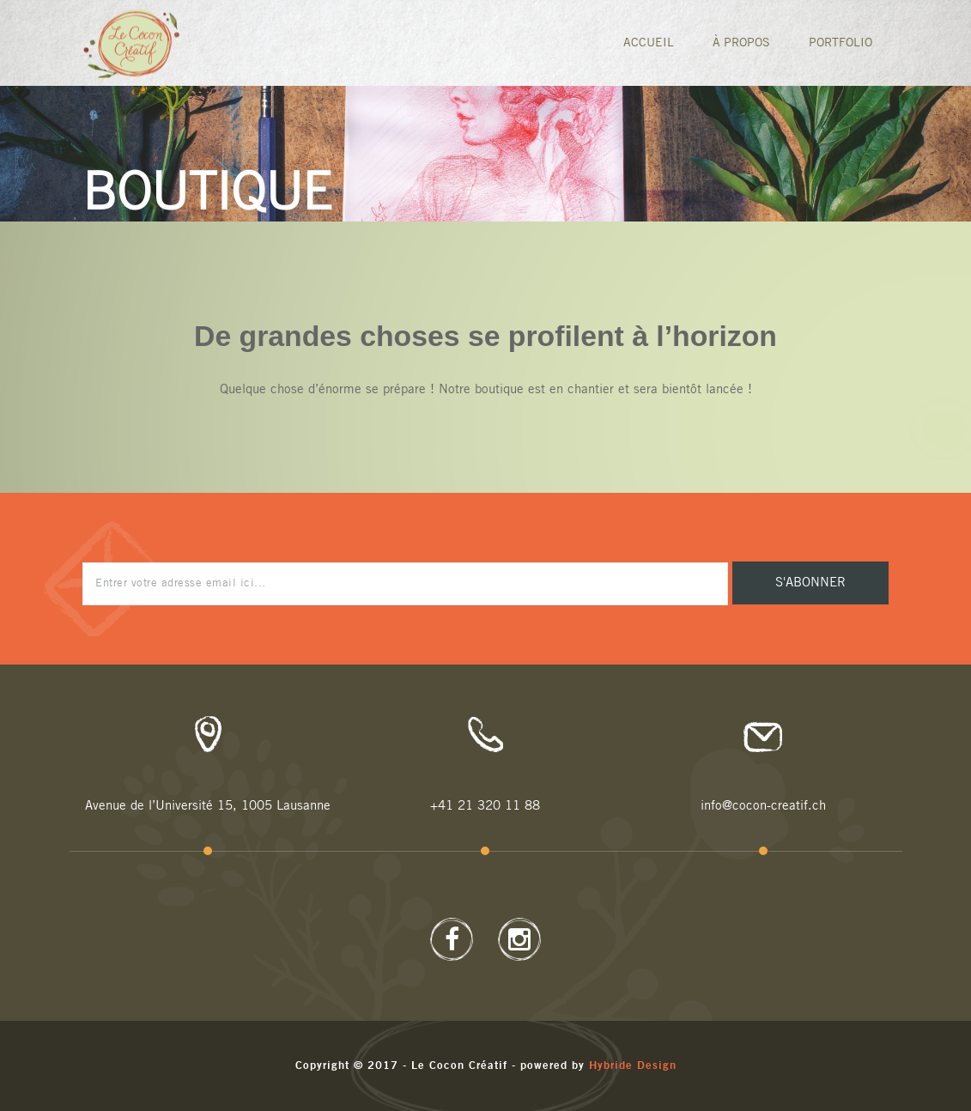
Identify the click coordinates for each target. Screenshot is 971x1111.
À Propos (741, 43)
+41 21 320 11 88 (485, 805)
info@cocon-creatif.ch (763, 805)
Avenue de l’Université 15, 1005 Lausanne (208, 805)
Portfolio (840, 43)
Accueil (648, 43)
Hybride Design (633, 1066)
